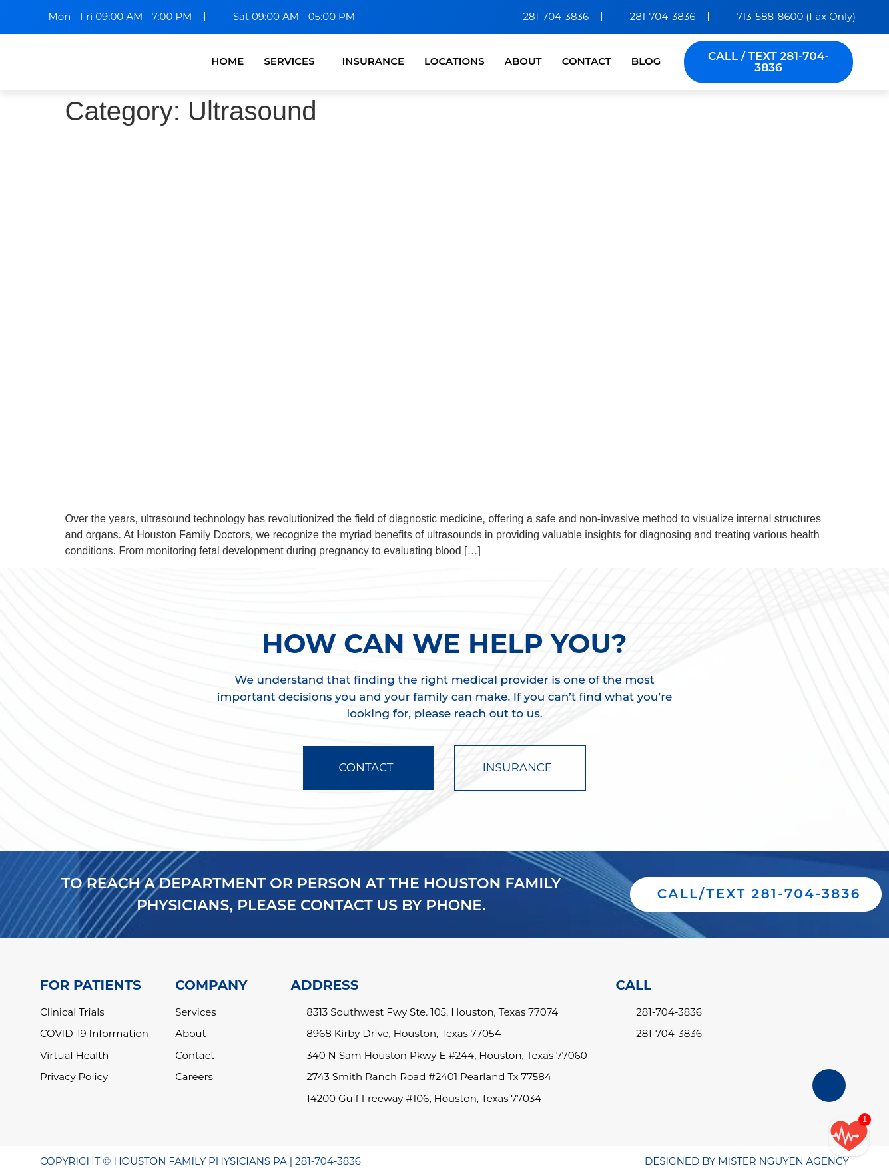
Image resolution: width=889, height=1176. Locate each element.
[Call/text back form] (849, 1136)
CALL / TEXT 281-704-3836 (768, 61)
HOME (227, 61)
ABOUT (523, 61)
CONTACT (586, 61)
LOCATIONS (454, 61)
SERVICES (289, 61)
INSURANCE (373, 61)
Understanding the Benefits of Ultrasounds (265, 150)
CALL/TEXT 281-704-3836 (759, 894)
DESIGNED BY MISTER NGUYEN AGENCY (747, 1161)
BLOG (646, 61)
